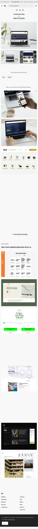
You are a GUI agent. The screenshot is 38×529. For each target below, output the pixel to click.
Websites (3, 497)
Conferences (4, 507)
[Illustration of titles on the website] (19, 160)
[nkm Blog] (19, 292)
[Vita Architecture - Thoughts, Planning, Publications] (19, 465)
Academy (22, 497)
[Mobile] (19, 104)
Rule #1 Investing (19, 18)
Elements (3, 502)
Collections (4, 499)
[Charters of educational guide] (19, 217)
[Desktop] (19, 132)
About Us (22, 507)
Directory (3, 504)
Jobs (21, 499)
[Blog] (19, 349)
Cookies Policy (11, 519)
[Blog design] (19, 436)
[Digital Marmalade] (19, 264)
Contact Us (22, 509)
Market (21, 502)
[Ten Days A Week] (19, 321)
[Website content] (19, 189)
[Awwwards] (5, 5)
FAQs (21, 504)
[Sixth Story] (19, 378)
